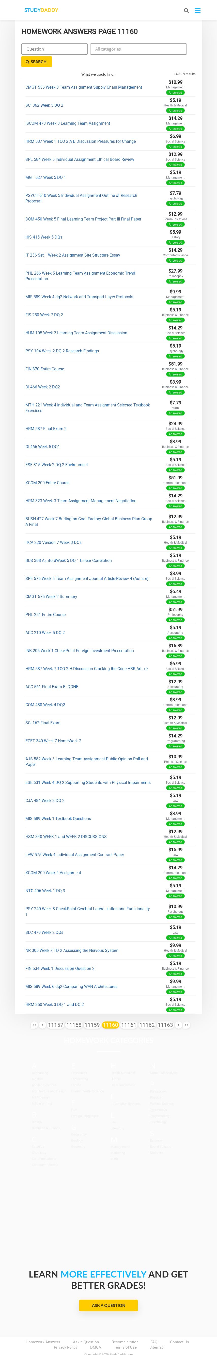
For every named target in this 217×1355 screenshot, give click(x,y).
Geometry (78, 1134)
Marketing (118, 1140)
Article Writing (42, 1091)
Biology (37, 1109)
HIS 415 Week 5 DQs (43, 224)
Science (156, 1128)
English (76, 1073)
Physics (155, 1085)
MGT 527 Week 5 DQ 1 (45, 165)
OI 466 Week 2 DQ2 (42, 374)
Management (120, 1134)
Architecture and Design (49, 1079)
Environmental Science (87, 1079)
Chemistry (39, 1140)
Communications (44, 1146)
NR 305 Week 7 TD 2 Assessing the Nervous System (71, 938)
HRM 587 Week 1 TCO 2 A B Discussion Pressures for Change (80, 129)
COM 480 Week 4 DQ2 (45, 692)
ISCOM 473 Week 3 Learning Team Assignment (67, 110)
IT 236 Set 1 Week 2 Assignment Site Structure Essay (72, 242)
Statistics (157, 1140)
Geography (79, 1122)
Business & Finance (46, 1115)
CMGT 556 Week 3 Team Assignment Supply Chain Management (83, 74)
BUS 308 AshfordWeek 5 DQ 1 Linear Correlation (68, 548)
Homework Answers (43, 1329)
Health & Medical (123, 1060)
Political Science (162, 1091)
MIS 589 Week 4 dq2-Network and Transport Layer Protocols (79, 284)
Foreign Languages (85, 1103)
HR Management (123, 1073)
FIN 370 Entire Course (44, 356)
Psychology (158, 1109)
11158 (74, 1013)
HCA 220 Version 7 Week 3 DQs (53, 530)
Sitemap (156, 1335)
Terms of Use (125, 1335)
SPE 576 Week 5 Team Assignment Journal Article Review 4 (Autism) (87, 566)
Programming (159, 1103)
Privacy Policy (66, 1335)
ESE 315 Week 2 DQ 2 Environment (56, 452)
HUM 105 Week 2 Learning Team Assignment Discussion (76, 320)
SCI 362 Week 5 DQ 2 (44, 92)
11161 (128, 1013)
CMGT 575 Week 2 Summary (51, 584)
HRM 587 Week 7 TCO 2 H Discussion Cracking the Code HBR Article (86, 656)
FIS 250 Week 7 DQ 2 (44, 302)
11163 (165, 1013)
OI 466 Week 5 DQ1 (42, 434)
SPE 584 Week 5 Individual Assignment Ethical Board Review (79, 147)
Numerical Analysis (164, 1060)
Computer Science (45, 1152)
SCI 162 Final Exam (42, 710)
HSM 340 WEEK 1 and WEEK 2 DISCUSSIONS (66, 824)
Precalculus (158, 1097)
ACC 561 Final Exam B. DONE (51, 674)
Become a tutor (125, 1329)
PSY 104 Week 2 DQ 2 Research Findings (62, 338)
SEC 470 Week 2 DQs (44, 920)
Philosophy (158, 1079)
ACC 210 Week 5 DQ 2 (45, 620)
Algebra (37, 1066)
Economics (79, 1060)
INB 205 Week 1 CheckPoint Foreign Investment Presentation (79, 638)
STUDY (42, 10)
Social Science (160, 1134)
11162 (147, 1013)
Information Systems (126, 1091)
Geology (77, 1128)
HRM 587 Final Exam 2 (46, 416)
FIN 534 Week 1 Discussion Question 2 (60, 956)
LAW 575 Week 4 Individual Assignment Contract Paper (74, 842)
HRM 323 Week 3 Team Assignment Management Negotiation (80, 488)
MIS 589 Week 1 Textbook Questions (58, 806)
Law (114, 1110)
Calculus (38, 1134)
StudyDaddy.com (121, 1342)
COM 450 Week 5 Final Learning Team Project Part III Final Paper (83, 206)
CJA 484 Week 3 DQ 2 (45, 788)
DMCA (95, 1335)
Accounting (40, 1060)
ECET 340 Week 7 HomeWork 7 (53, 728)
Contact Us (179, 1329)
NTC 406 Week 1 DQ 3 (45, 878)
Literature (117, 1116)
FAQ (153, 1329)
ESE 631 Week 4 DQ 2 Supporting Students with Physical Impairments (88, 770)
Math (114, 1146)
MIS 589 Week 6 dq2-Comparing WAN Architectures (71, 974)
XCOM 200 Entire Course (47, 470)
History (116, 1066)
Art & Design (41, 1085)
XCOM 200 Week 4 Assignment (53, 860)
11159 (92, 1013)
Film (74, 1097)
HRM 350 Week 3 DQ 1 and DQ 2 (54, 992)
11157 (55, 1013)
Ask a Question (108, 1292)
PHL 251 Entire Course (45, 602)
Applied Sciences (44, 1073)
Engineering (79, 1066)
